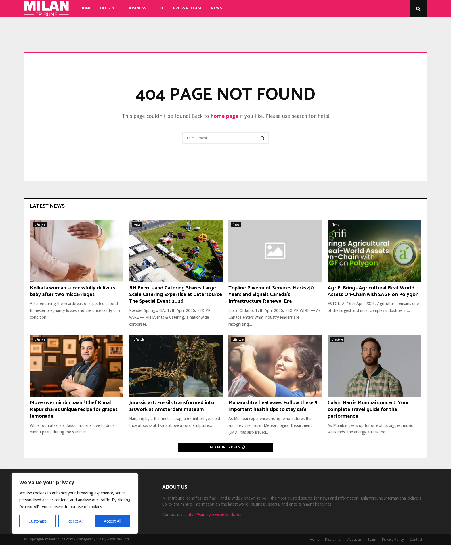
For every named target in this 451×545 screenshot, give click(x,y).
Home (85, 8)
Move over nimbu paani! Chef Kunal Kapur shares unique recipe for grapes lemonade (74, 409)
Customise (37, 521)
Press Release (187, 8)
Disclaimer (333, 540)
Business (136, 8)
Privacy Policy (393, 540)
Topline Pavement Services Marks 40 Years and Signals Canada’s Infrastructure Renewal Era (271, 295)
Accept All (112, 521)
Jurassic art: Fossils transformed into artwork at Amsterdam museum (171, 406)
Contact (416, 540)
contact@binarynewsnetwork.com (213, 514)
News (216, 8)
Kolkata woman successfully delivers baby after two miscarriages (72, 291)
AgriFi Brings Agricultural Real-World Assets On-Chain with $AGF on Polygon (373, 291)
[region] (75, 503)
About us (354, 540)
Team (371, 540)
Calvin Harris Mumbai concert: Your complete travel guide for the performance (368, 409)
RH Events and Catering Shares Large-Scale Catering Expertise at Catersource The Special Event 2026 (175, 295)
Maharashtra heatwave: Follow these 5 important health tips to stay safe (272, 406)
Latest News (47, 206)
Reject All (75, 521)
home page (224, 116)
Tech (160, 8)
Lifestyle (109, 8)
